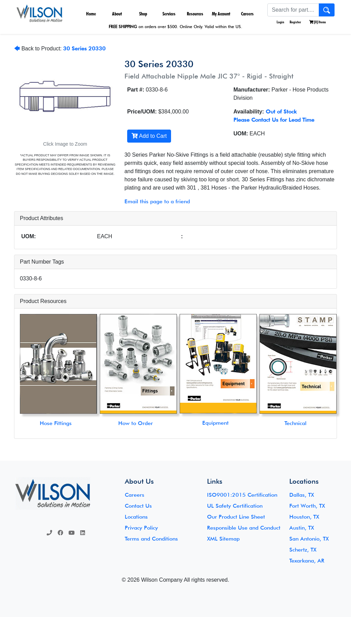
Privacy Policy (141, 527)
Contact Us (138, 506)
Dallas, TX (301, 495)
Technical (295, 423)
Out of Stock (281, 111)
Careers (247, 13)
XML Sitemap (223, 538)
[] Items (317, 22)
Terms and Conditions (151, 538)
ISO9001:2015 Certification (242, 495)
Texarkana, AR (306, 560)
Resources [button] (195, 13)
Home (91, 13)
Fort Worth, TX (307, 506)
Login (280, 22)
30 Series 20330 (84, 48)
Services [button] (169, 13)
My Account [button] (221, 13)
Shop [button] (143, 13)
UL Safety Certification (235, 506)
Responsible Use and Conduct (243, 527)
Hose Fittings (56, 423)
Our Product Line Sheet (236, 516)
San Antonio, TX (309, 538)
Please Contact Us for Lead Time (273, 120)
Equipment (215, 423)
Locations (136, 516)
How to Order (135, 423)
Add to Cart (149, 136)
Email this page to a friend (157, 201)
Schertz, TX (302, 549)
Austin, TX (301, 527)
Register (295, 22)
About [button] (117, 13)
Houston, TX (304, 516)
